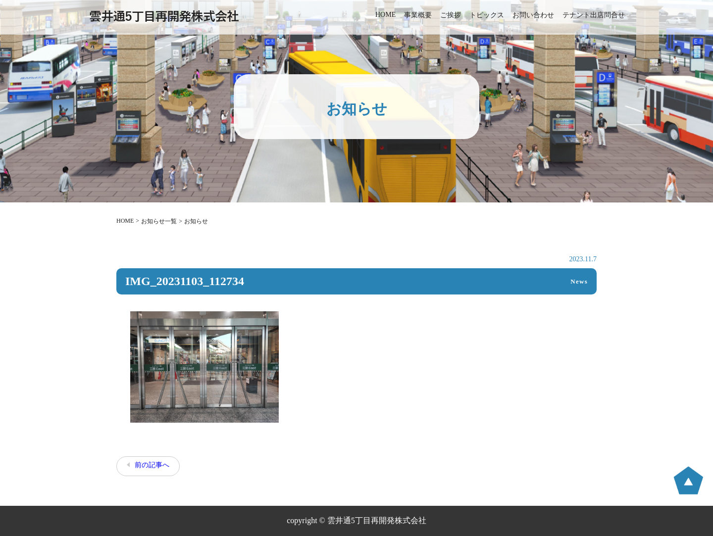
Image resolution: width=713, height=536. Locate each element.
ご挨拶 (450, 15)
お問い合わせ (533, 15)
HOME (385, 14)
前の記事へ (152, 465)
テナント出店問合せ (593, 15)
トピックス (486, 15)
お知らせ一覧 (159, 221)
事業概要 (418, 15)
